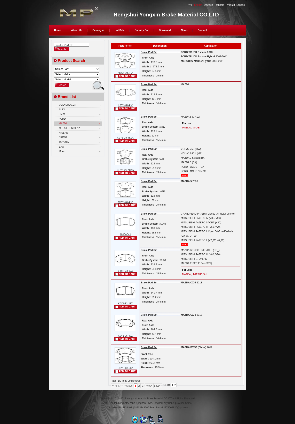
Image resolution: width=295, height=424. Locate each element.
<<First (115, 385)
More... (184, 175)
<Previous (127, 385)
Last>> (158, 385)
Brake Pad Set (149, 52)
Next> (149, 385)
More (61, 151)
